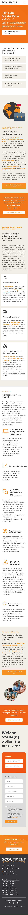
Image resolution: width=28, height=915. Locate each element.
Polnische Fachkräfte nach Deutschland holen (13, 67)
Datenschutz (14, 817)
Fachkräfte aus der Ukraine (10, 894)
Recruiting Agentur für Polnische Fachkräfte (12, 59)
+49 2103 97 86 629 (9, 871)
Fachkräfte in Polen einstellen (11, 76)
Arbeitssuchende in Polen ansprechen (13, 84)
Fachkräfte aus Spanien (9, 891)
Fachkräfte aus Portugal (9, 887)
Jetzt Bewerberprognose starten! (12, 32)
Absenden (11, 821)
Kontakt (20, 900)
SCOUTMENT (9, 2)
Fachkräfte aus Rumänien (9, 889)
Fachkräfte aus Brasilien (9, 882)
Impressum (8, 900)
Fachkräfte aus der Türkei (9, 892)
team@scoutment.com (10, 874)
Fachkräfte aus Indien (8, 883)
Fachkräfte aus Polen (8, 885)
